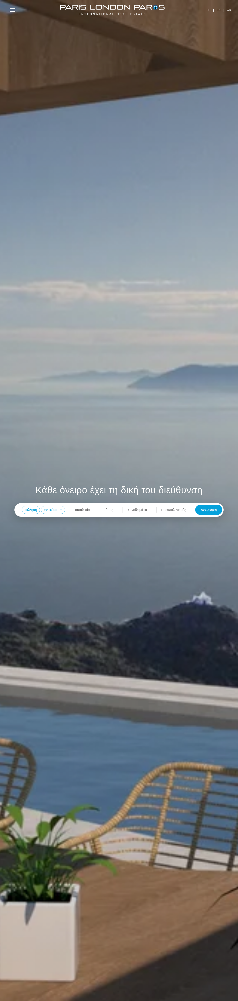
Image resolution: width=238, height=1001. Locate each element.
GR (229, 10)
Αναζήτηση (209, 509)
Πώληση (31, 510)
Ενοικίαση (53, 510)
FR (208, 10)
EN (219, 10)
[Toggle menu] (12, 10)
